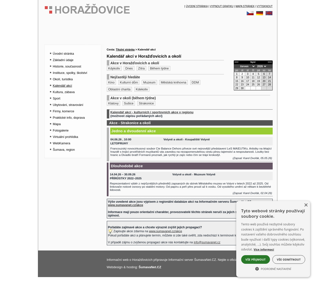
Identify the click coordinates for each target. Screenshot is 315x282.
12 (258, 77)
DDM (195, 82)
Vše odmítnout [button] (289, 259)
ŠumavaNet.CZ (150, 267)
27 (264, 84)
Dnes (129, 68)
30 (242, 88)
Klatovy (113, 103)
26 (258, 84)
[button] (273, 268)
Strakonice (146, 103)
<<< (236, 62)
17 (247, 81)
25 (253, 84)
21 (269, 81)
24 (247, 84)
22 (236, 84)
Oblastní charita (119, 89)
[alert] (273, 239)
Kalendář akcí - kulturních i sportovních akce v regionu (152, 112)
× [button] (306, 205)
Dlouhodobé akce (127, 166)
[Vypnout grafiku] (221, 6)
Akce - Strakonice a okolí (130, 123)
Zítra (141, 68)
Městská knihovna (173, 82)
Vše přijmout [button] (255, 259)
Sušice (129, 103)
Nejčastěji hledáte (125, 77)
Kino (111, 82)
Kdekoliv (142, 89)
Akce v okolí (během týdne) (133, 98)
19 (258, 81)
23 (242, 84)
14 (269, 77)
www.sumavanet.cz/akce (165, 231)
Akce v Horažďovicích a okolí (134, 63)
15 (236, 81)
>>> (270, 62)
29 (236, 88)
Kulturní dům (129, 82)
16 (242, 81)
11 (253, 77)
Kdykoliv (114, 68)
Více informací (264, 249)
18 (253, 81)
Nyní (253, 62)
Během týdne (159, 68)
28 (269, 84)
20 (264, 81)
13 (264, 77)
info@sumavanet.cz (207, 242)
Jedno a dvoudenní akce (133, 131)
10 (247, 77)
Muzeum (149, 82)
